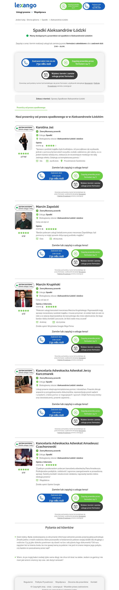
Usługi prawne (23, 12)
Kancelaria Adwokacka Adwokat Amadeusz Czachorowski (67, 444)
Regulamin (89, 83)
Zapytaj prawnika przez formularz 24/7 (73, 6)
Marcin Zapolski (47, 206)
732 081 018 (96, 8)
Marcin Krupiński (48, 284)
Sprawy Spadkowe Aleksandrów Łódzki (68, 99)
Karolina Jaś (44, 127)
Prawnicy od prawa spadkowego (31, 107)
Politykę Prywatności (64, 196)
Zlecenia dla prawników (78, 582)
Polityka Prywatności (44, 582)
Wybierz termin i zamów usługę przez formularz (90, 184)
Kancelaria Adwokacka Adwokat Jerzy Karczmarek (63, 372)
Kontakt (94, 582)
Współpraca (40, 12)
